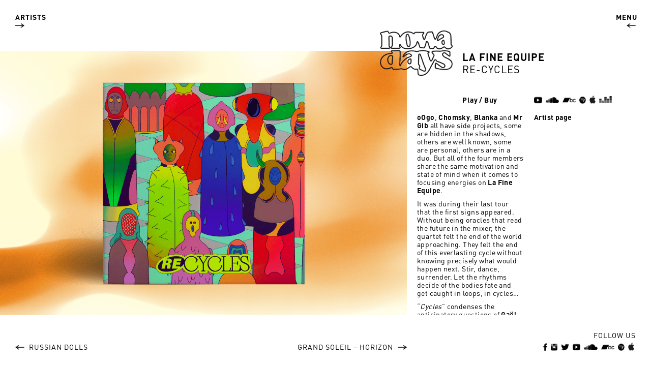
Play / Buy (479, 99)
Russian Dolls (51, 346)
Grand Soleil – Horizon (352, 346)
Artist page (553, 116)
